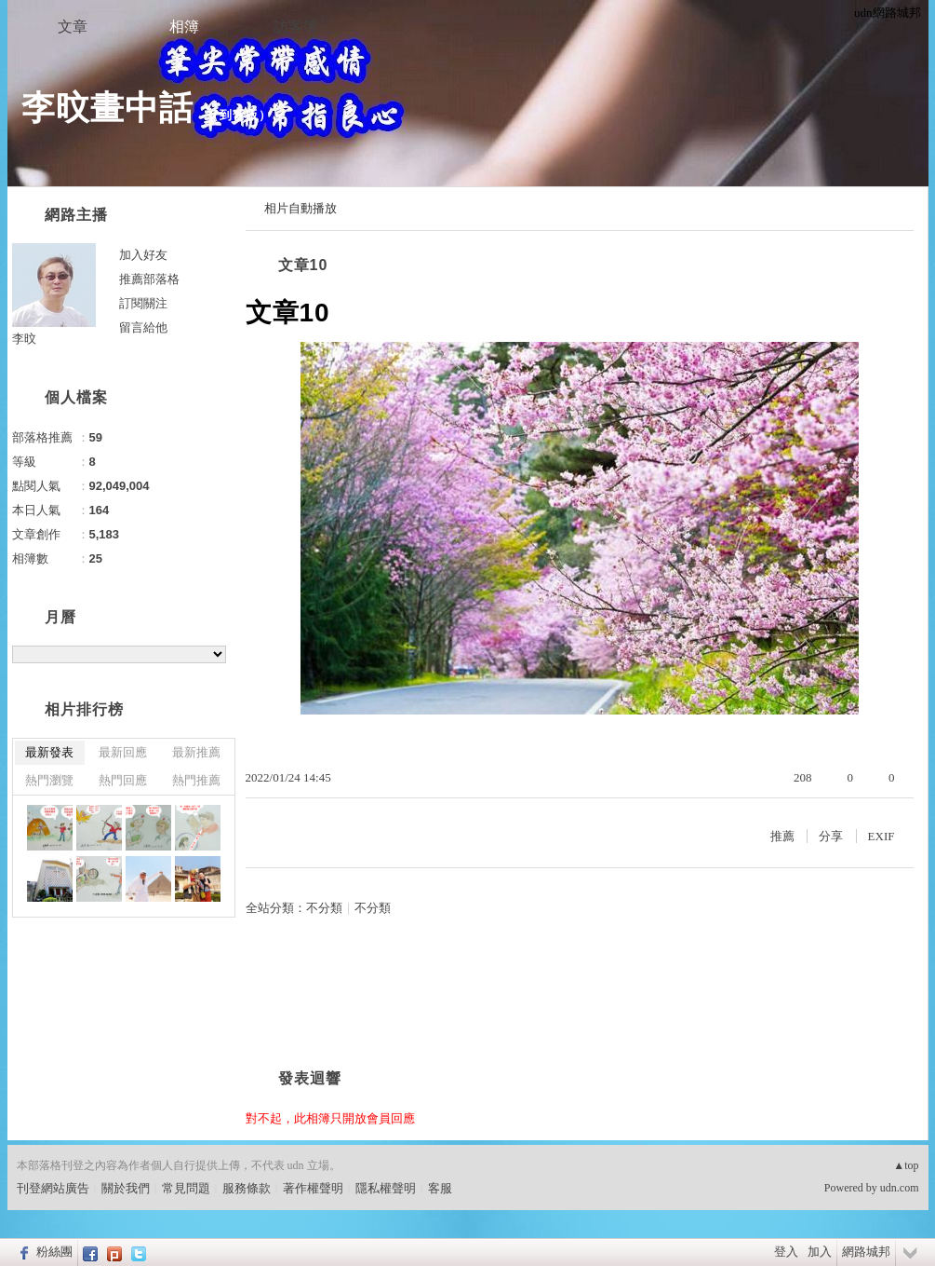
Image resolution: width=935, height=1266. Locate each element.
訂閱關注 (143, 303)
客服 (440, 1188)
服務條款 (246, 1188)
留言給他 (143, 327)
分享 (831, 836)
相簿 (184, 26)
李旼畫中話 (107, 107)
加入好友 (143, 255)
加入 (820, 1252)
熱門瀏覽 (49, 780)
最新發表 (49, 752)
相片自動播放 (300, 208)
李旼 (24, 339)
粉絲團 (54, 1252)
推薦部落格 (149, 279)
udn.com (899, 1187)
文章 (72, 26)
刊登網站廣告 (53, 1188)
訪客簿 (296, 26)
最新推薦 (196, 752)
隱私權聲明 (385, 1188)
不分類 (324, 908)
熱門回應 (123, 780)
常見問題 (186, 1188)
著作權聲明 (313, 1188)
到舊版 (239, 115)
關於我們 (125, 1188)
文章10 (303, 265)
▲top (905, 1165)
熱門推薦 (196, 780)
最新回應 (123, 752)
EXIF (881, 836)
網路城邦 (866, 1252)
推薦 (782, 836)
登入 (786, 1252)
